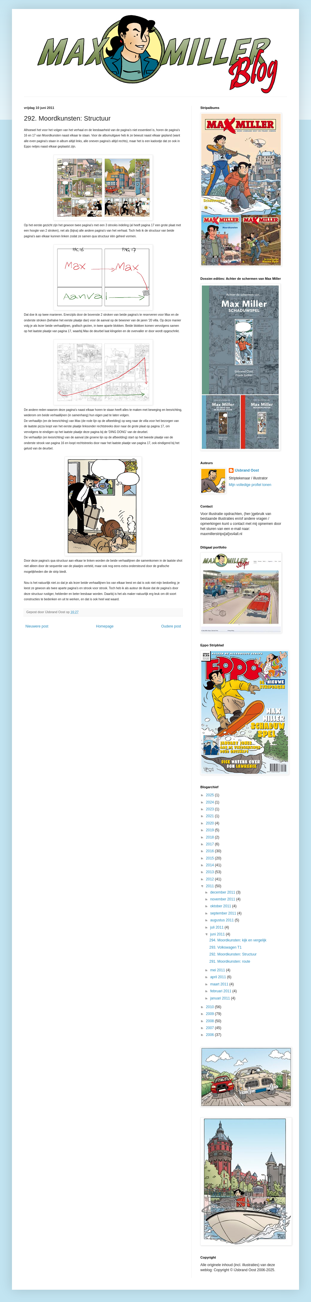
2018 (210, 837)
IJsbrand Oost (247, 470)
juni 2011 (218, 934)
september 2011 (223, 913)
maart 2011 (219, 984)
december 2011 (223, 892)
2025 (210, 795)
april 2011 (218, 977)
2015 (210, 858)
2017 (210, 844)
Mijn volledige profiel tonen (250, 485)
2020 (210, 823)
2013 (210, 872)
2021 (210, 816)
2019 (210, 830)
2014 (210, 865)
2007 (210, 1028)
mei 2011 (218, 970)
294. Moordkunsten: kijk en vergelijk (237, 940)
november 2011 (223, 899)
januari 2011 (220, 998)
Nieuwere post (36, 626)
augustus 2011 (222, 920)
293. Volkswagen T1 (225, 947)
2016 (210, 851)
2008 (210, 1021)
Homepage (105, 626)
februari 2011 (221, 991)
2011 (210, 886)
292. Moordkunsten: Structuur (233, 954)
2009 (210, 1014)
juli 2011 (217, 927)
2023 (210, 809)
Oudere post (171, 626)
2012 (210, 879)
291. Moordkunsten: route (229, 961)
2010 (210, 1007)
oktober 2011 (221, 906)
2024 (210, 802)
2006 (210, 1035)
